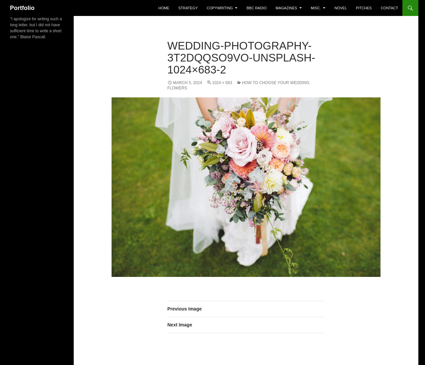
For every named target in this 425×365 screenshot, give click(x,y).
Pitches (364, 8)
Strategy (188, 8)
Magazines (286, 8)
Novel (341, 8)
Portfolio (22, 8)
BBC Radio (256, 8)
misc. (316, 8)
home (163, 8)
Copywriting (220, 8)
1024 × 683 (222, 82)
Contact (389, 8)
